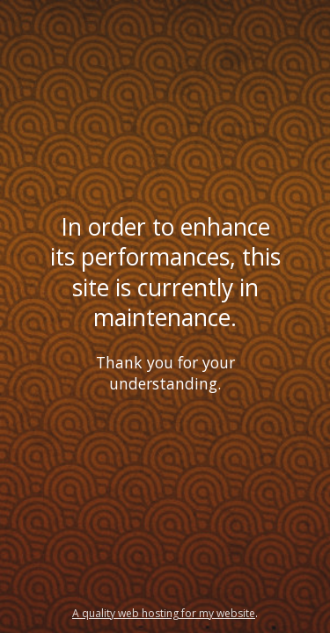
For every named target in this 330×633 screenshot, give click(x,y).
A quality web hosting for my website (163, 613)
